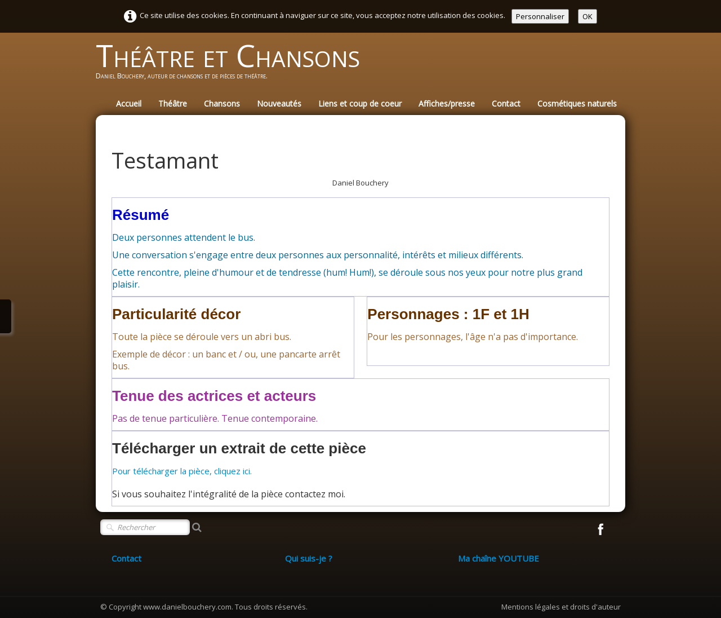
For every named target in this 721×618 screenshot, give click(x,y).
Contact (506, 103)
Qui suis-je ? (308, 558)
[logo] (232, 65)
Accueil (128, 103)
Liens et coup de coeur (360, 103)
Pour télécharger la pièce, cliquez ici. (182, 470)
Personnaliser (540, 16)
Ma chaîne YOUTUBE (498, 558)
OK (587, 16)
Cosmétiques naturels (577, 103)
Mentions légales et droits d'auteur (561, 607)
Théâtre (172, 103)
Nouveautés (279, 103)
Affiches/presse (447, 103)
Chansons (222, 103)
